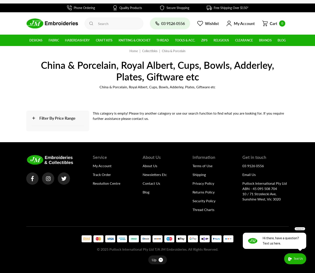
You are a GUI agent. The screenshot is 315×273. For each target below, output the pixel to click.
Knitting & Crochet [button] (134, 40)
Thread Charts (203, 209)
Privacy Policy (203, 183)
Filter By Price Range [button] (57, 118)
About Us (150, 166)
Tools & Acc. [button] (185, 40)
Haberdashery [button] (77, 40)
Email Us (249, 174)
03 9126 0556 (253, 166)
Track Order (102, 174)
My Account (102, 166)
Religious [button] (221, 40)
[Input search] (114, 23)
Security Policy (203, 201)
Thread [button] (162, 40)
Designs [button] (35, 40)
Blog (146, 192)
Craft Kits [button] (104, 40)
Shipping (199, 174)
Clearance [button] (244, 40)
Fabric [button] (54, 40)
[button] (240, 23)
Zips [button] (204, 40)
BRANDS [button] (265, 40)
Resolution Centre (106, 183)
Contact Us (151, 183)
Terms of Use (202, 166)
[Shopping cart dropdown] (273, 23)
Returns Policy (203, 192)
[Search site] (91, 23)
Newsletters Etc (155, 174)
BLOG (282, 40)
